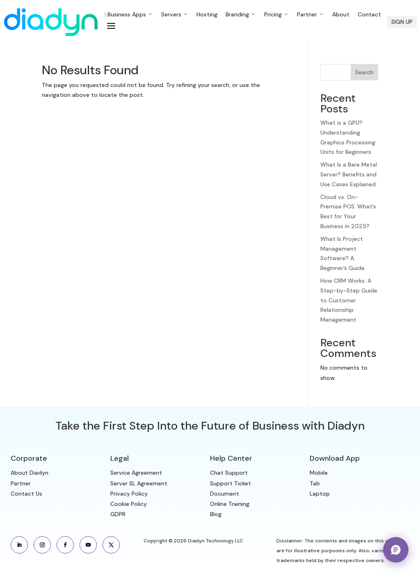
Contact (369, 14)
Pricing (276, 14)
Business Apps (129, 14)
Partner (310, 14)
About (340, 14)
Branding (241, 14)
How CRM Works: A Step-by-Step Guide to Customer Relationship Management (348, 300)
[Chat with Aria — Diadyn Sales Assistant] (396, 550)
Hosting (206, 14)
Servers (174, 14)
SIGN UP (402, 21)
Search (364, 72)
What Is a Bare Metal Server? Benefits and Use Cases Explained (348, 174)
